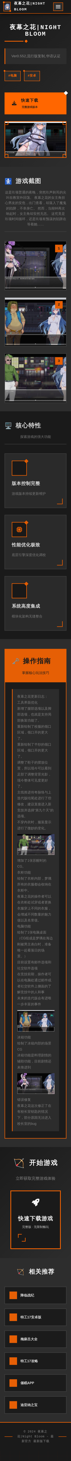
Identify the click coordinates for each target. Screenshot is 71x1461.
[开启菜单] (58, 6)
